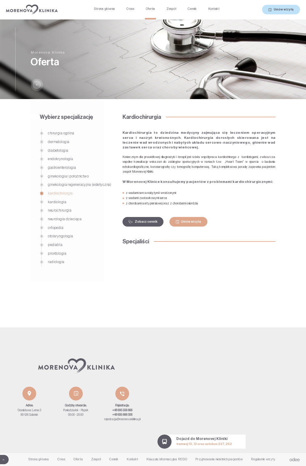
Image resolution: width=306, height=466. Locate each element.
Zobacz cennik (142, 222)
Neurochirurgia (59, 210)
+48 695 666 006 (122, 414)
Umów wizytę (281, 9)
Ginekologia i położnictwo (68, 176)
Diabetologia (58, 150)
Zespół (171, 8)
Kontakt (214, 8)
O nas (130, 8)
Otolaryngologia (60, 236)
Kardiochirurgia (60, 193)
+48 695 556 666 (122, 410)
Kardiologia (57, 202)
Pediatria (55, 245)
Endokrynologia (60, 159)
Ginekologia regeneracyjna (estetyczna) (79, 184)
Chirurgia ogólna (61, 133)
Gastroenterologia (62, 167)
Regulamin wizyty (263, 459)
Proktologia (57, 253)
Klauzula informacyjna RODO (166, 459)
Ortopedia (55, 228)
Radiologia (56, 262)
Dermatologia (58, 142)
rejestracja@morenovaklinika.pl (122, 419)
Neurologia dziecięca (65, 219)
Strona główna (104, 8)
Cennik (192, 8)
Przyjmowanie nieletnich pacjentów (219, 459)
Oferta (150, 8)
